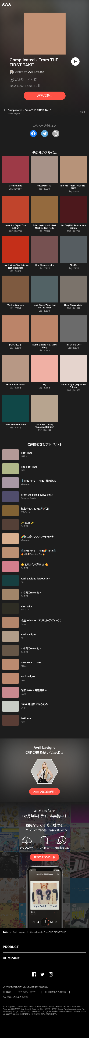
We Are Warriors (15, 305)
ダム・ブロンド (15, 345)
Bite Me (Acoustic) (44, 265)
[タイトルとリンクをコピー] (55, 133)
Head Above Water (73, 305)
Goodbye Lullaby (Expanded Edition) (44, 425)
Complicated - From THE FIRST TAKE (48, 932)
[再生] (75, 61)
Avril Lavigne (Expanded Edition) (73, 385)
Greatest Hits (15, 186)
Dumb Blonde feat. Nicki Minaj (44, 346)
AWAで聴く (44, 95)
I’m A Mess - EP (44, 186)
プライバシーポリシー (28, 992)
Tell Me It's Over (73, 345)
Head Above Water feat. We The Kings (44, 306)
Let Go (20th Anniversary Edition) (73, 226)
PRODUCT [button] (11, 947)
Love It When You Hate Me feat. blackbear (15, 266)
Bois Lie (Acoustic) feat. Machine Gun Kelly (44, 226)
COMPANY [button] (11, 958)
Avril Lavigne (36, 71)
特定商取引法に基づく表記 (15, 997)
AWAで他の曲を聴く (44, 791)
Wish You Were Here (15, 424)
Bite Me (73, 265)
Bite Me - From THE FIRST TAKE (73, 187)
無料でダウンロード (44, 857)
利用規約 (7, 992)
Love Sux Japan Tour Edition (15, 226)
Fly (44, 384)
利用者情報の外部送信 (55, 992)
